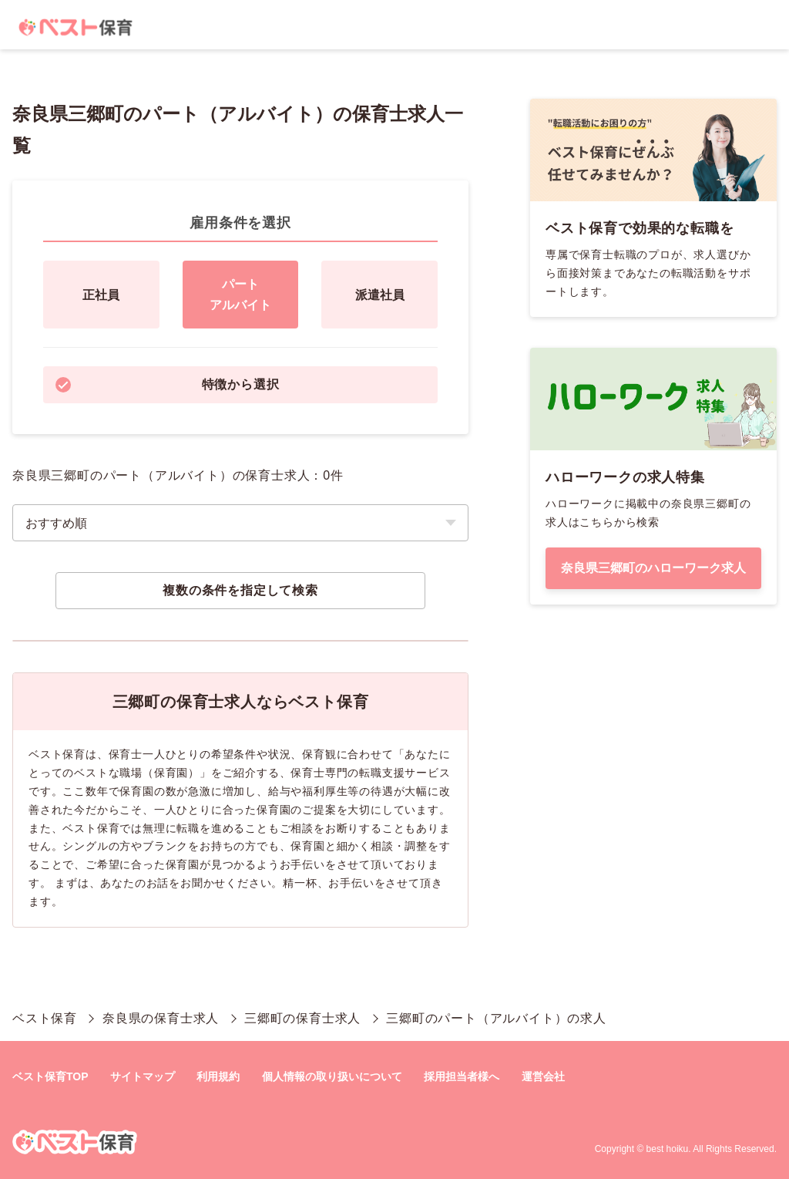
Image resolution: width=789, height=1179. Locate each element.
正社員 (100, 294)
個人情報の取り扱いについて (332, 1076)
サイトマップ (142, 1076)
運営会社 (543, 1076)
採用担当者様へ (461, 1076)
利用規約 (218, 1076)
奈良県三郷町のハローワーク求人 (653, 567)
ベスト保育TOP (50, 1076)
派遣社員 (380, 294)
